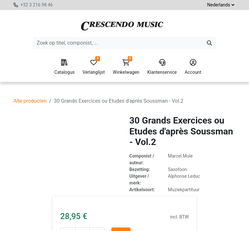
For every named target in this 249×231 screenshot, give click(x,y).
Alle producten (30, 101)
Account (193, 67)
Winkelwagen (126, 67)
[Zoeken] (209, 43)
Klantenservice (162, 67)
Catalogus (64, 67)
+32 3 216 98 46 (36, 4)
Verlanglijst (94, 67)
